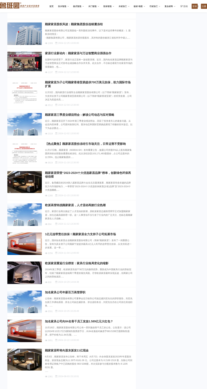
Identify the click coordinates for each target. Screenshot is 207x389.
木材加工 (123, 6)
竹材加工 (153, 6)
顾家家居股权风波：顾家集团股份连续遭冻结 (74, 24)
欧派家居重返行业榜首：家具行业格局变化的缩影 (76, 263)
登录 (194, 6)
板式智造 (77, 6)
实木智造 (62, 6)
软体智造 (107, 6)
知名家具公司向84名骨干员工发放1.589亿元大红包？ (79, 321)
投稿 (185, 6)
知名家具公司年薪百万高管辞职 (65, 292)
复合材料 (169, 6)
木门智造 (92, 6)
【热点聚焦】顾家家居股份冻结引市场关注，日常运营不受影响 (85, 143)
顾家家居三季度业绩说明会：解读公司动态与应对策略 (79, 114)
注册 (204, 6)
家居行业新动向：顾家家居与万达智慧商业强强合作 (78, 53)
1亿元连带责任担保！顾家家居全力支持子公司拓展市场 (80, 234)
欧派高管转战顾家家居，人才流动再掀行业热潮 (75, 205)
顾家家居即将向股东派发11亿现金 (67, 350)
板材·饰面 (138, 6)
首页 (51, 6)
